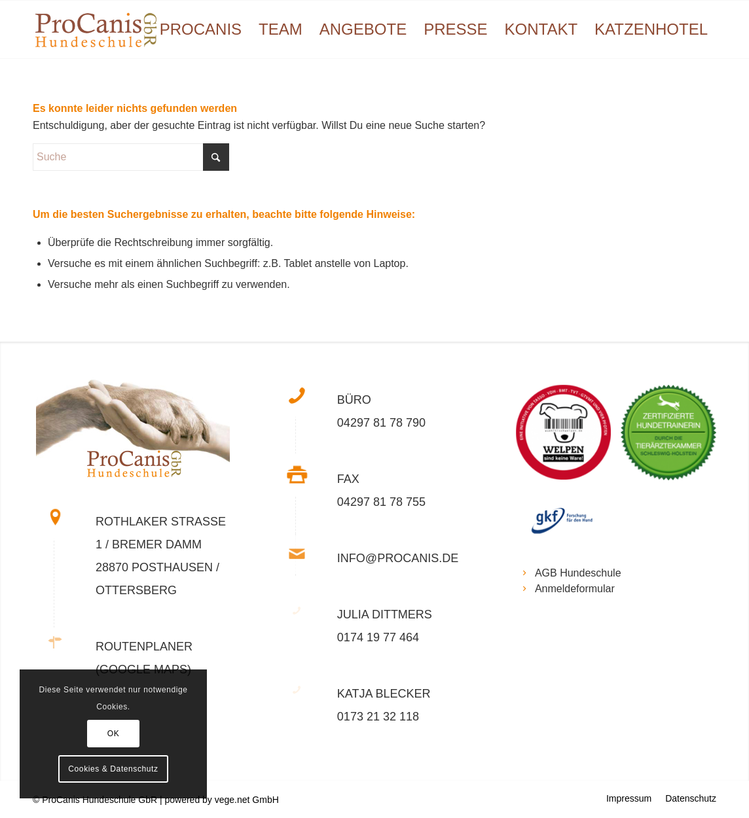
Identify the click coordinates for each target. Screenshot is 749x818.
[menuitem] (200, 29)
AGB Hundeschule (578, 572)
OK (113, 733)
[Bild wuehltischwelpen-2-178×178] (568, 437)
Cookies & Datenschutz (113, 769)
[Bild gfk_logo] (568, 527)
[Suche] (131, 157)
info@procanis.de (397, 558)
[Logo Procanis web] (95, 29)
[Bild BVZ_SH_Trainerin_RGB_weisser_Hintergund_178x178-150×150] (673, 437)
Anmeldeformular (575, 588)
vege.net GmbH (247, 799)
